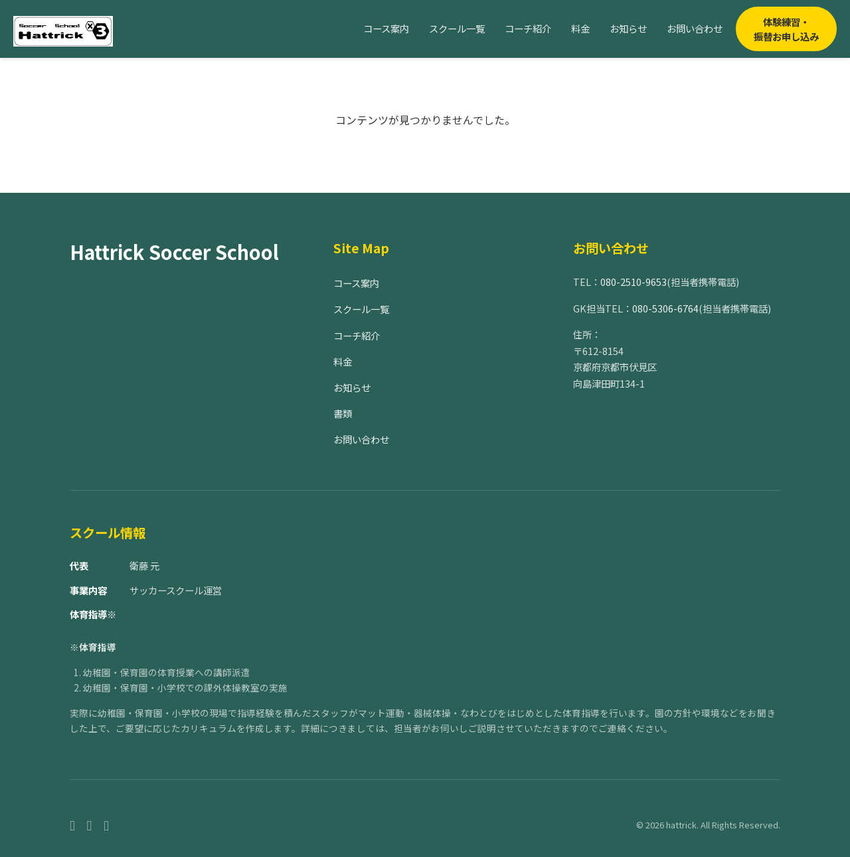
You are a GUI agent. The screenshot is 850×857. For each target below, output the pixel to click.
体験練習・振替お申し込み (786, 29)
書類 (342, 413)
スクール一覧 (457, 28)
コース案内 (386, 28)
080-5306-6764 (665, 308)
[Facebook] (72, 824)
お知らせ (628, 28)
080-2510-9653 (633, 282)
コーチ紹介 (528, 28)
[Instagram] (89, 824)
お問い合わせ (694, 28)
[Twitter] (106, 824)
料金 (580, 28)
